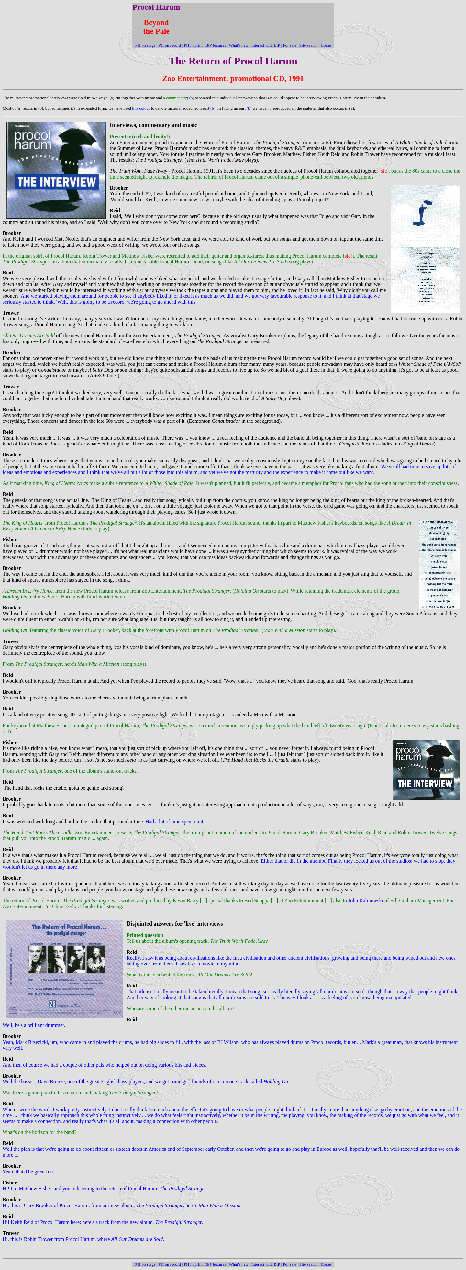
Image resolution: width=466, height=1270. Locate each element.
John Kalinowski (365, 900)
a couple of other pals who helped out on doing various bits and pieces (132, 1065)
